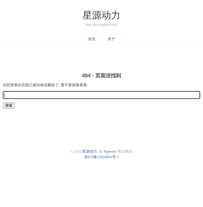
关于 (111, 39)
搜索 (9, 105)
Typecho (110, 151)
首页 (91, 39)
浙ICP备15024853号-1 (101, 157)
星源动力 (101, 15)
